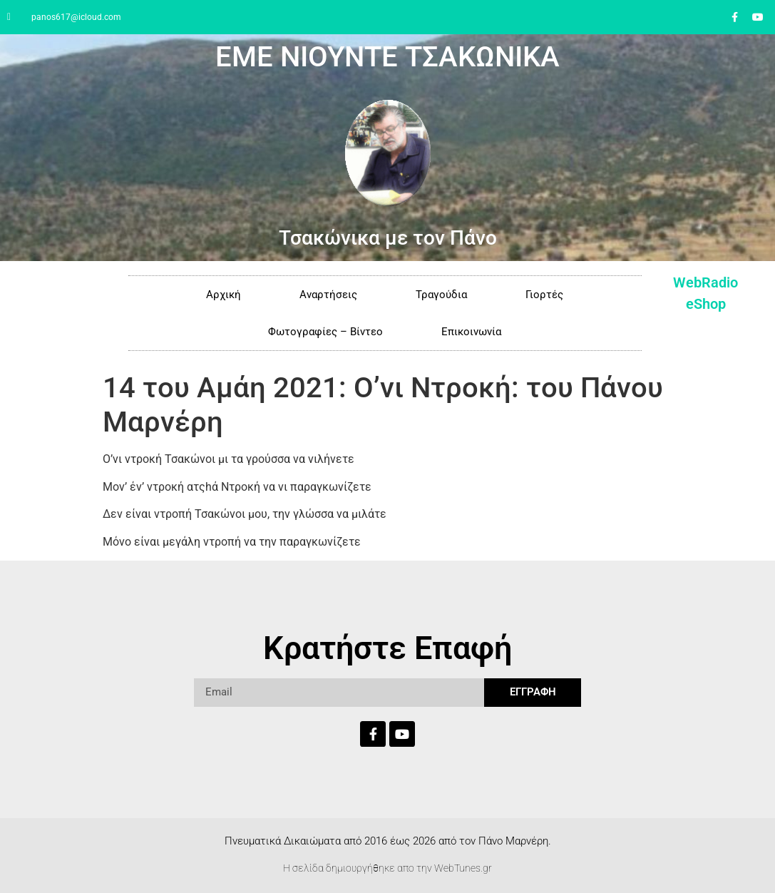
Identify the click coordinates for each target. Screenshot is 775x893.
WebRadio (705, 282)
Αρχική (223, 294)
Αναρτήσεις (328, 294)
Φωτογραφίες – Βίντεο (325, 331)
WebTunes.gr (463, 868)
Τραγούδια (441, 294)
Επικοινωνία (471, 331)
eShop (706, 303)
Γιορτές (544, 294)
